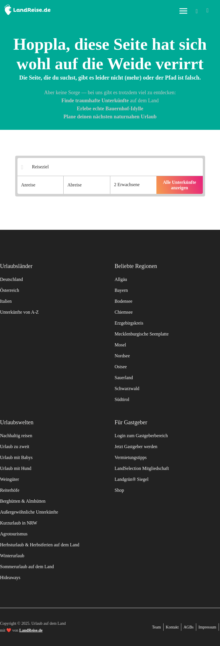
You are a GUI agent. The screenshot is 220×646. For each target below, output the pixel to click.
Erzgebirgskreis (129, 323)
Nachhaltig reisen (16, 435)
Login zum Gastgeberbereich (141, 435)
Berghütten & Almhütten (23, 501)
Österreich (9, 290)
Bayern (121, 290)
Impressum (207, 627)
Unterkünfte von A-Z (19, 312)
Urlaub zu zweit (14, 446)
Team (156, 627)
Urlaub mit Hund (15, 468)
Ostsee (121, 366)
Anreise (28, 184)
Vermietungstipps (131, 457)
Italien (6, 301)
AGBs (189, 627)
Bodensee (123, 301)
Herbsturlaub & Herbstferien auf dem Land (39, 544)
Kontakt (172, 627)
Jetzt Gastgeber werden (136, 446)
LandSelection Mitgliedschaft (142, 468)
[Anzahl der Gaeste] (133, 185)
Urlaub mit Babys (16, 457)
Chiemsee (124, 312)
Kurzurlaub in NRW (18, 522)
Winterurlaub (12, 555)
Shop (119, 490)
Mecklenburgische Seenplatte (142, 333)
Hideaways (10, 577)
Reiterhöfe (9, 490)
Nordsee (122, 355)
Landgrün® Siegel (131, 479)
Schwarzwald (127, 388)
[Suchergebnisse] (114, 167)
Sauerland (124, 377)
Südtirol (122, 399)
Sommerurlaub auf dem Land (27, 566)
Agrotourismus (14, 533)
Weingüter (9, 479)
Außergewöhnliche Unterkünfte (29, 512)
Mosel (120, 344)
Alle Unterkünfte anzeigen (179, 185)
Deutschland (11, 279)
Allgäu (121, 279)
